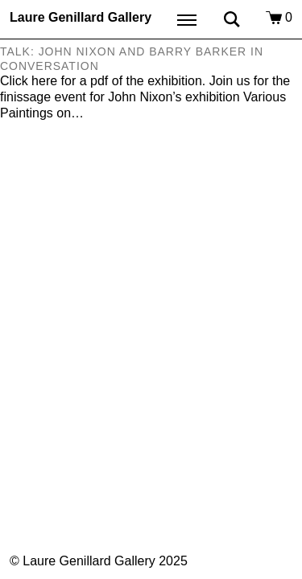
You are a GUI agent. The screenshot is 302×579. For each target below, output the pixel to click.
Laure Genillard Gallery (80, 17)
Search (232, 19)
